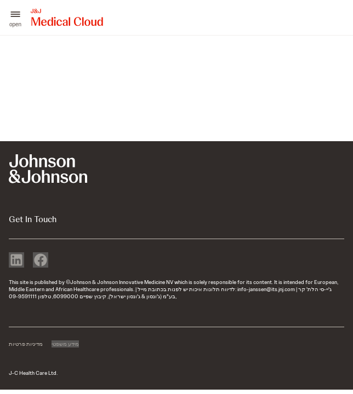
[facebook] (40, 261)
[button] (15, 18)
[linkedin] (16, 261)
